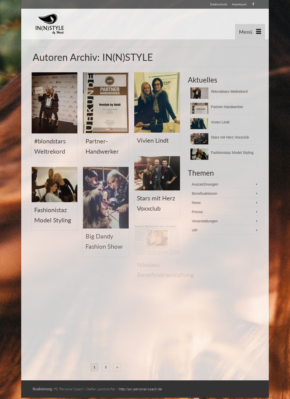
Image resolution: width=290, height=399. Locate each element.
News (196, 203)
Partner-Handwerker (227, 107)
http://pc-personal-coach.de (140, 389)
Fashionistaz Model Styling (232, 153)
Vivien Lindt (220, 122)
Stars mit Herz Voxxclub (230, 137)
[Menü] (250, 31)
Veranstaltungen (205, 221)
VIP (195, 230)
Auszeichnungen (205, 184)
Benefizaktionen (204, 193)
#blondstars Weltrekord (229, 91)
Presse (197, 212)
